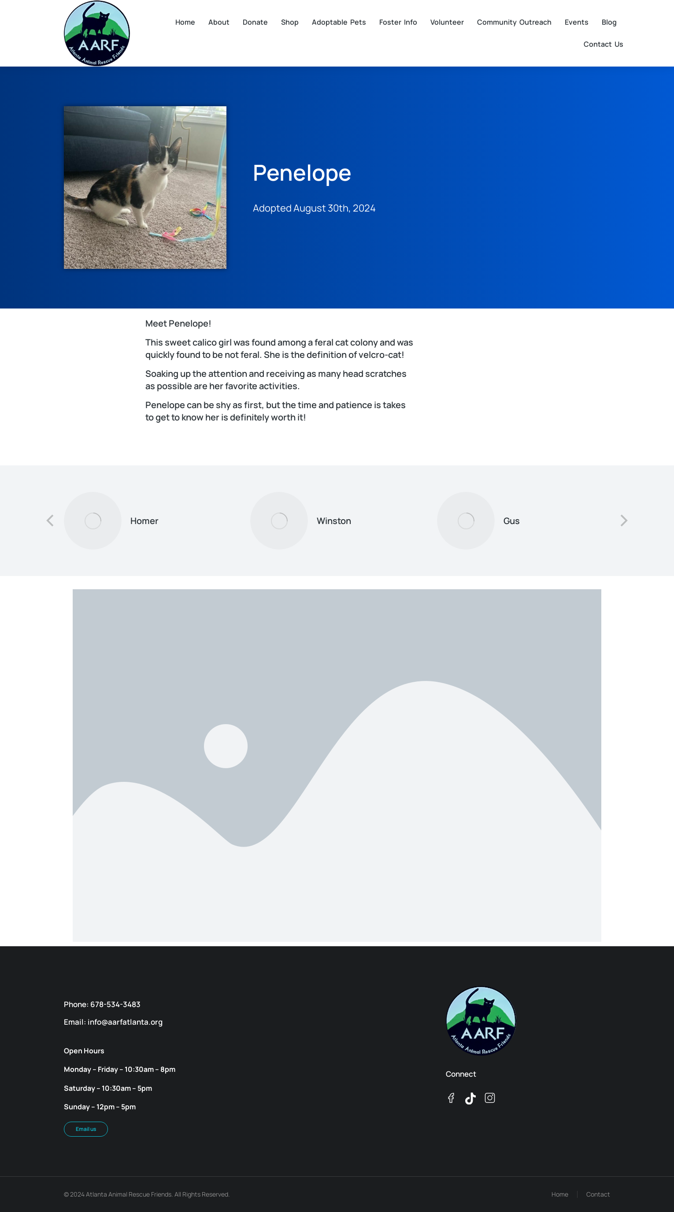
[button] (50, 520)
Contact (598, 1194)
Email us (86, 1129)
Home (560, 1194)
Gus (512, 520)
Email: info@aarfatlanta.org (113, 1022)
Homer (144, 520)
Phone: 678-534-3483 (102, 1004)
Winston (334, 520)
